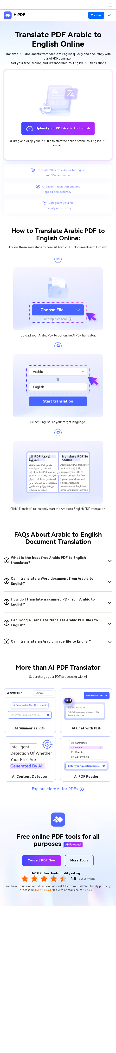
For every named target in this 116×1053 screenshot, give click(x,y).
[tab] (58, 560)
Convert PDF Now (42, 860)
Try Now (96, 15)
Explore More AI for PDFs (58, 789)
